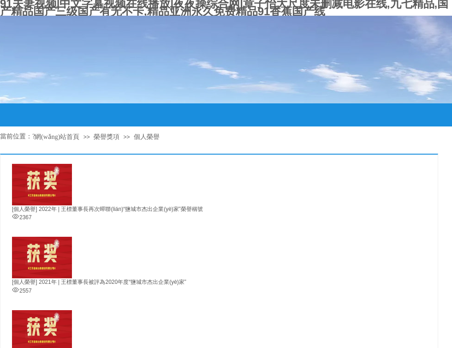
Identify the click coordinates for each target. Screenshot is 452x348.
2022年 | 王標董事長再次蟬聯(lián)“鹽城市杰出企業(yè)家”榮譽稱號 (121, 209)
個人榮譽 (147, 136)
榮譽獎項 (106, 136)
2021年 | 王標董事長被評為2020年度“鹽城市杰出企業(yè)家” (112, 282)
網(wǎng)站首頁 (57, 136)
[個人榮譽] (24, 209)
